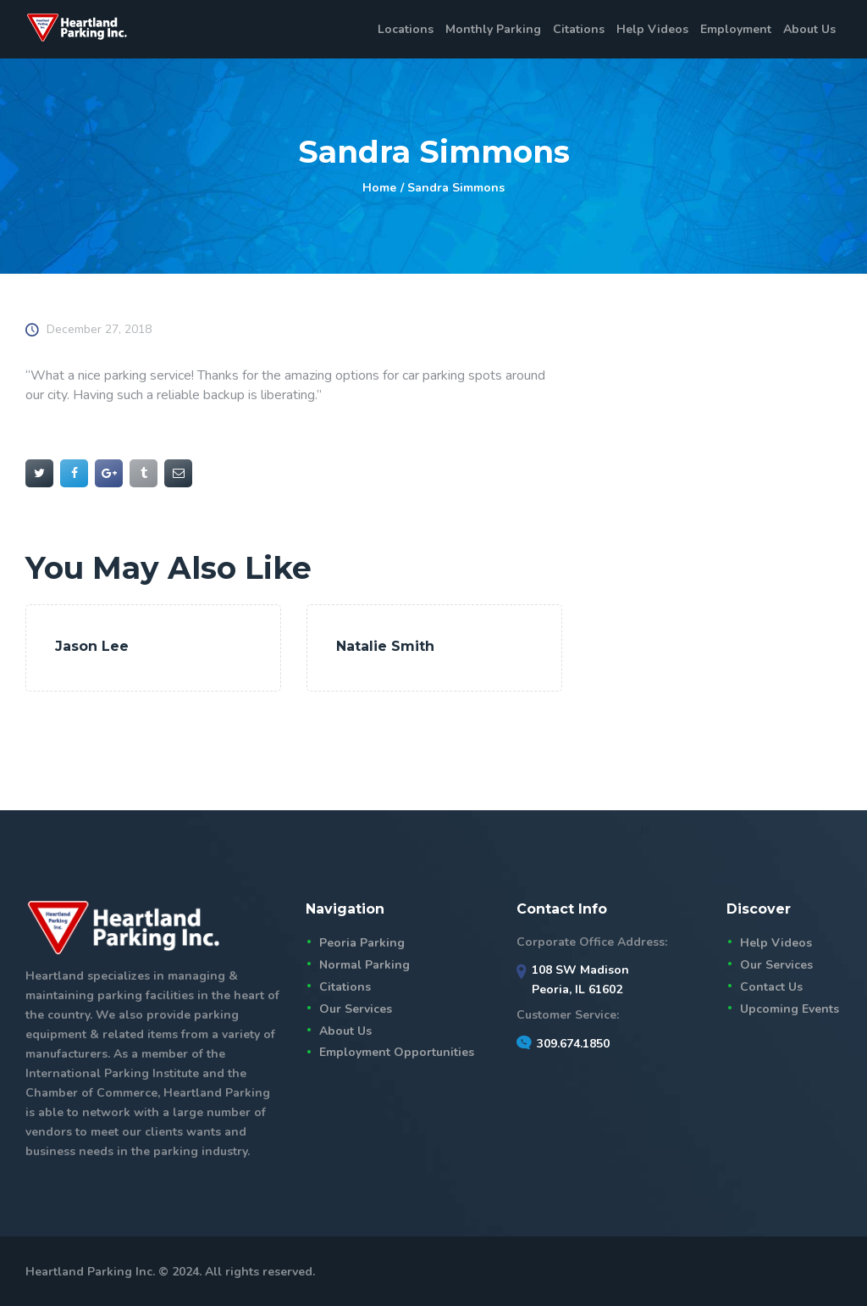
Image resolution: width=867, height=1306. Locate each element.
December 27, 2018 (99, 329)
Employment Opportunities (396, 1052)
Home (379, 188)
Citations (345, 987)
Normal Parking (364, 965)
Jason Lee (92, 646)
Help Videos (776, 943)
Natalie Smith (385, 646)
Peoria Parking (362, 943)
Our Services (355, 1009)
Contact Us (771, 987)
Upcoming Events (789, 1009)
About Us (345, 1031)
